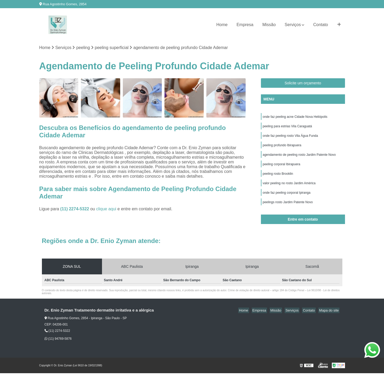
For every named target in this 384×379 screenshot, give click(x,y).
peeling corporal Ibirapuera (281, 167)
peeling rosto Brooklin (278, 177)
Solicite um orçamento (303, 83)
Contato (320, 24)
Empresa (244, 24)
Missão (269, 24)
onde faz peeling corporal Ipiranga (286, 198)
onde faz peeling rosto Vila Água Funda (290, 137)
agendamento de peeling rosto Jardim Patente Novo (299, 157)
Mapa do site (329, 316)
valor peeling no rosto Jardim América (289, 188)
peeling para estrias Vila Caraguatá (287, 127)
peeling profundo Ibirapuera (282, 147)
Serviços (293, 24)
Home (222, 24)
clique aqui (106, 209)
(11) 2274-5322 (75, 209)
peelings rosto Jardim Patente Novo (288, 208)
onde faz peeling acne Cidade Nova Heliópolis (295, 117)
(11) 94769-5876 (58, 344)
